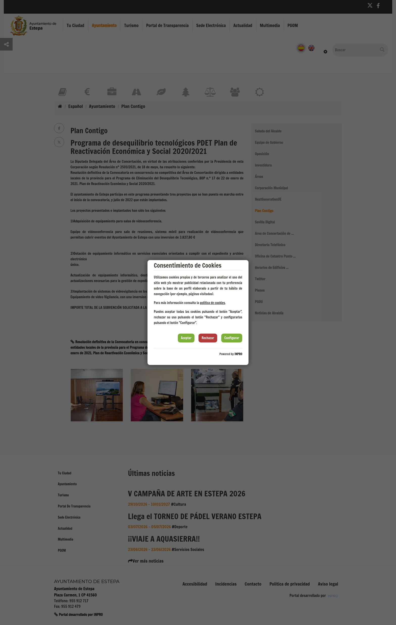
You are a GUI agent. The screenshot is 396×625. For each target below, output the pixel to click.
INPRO (238, 354)
